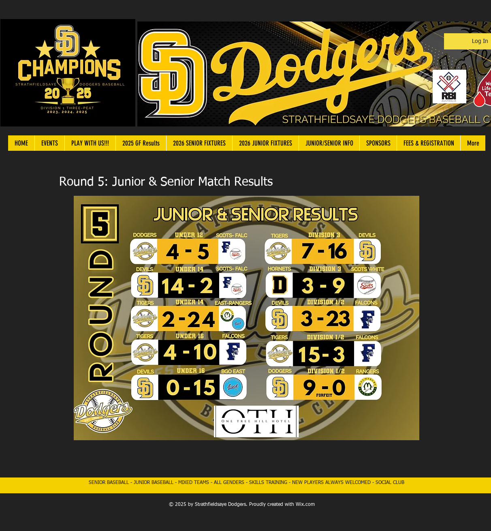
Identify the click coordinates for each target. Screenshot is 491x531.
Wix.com (305, 504)
